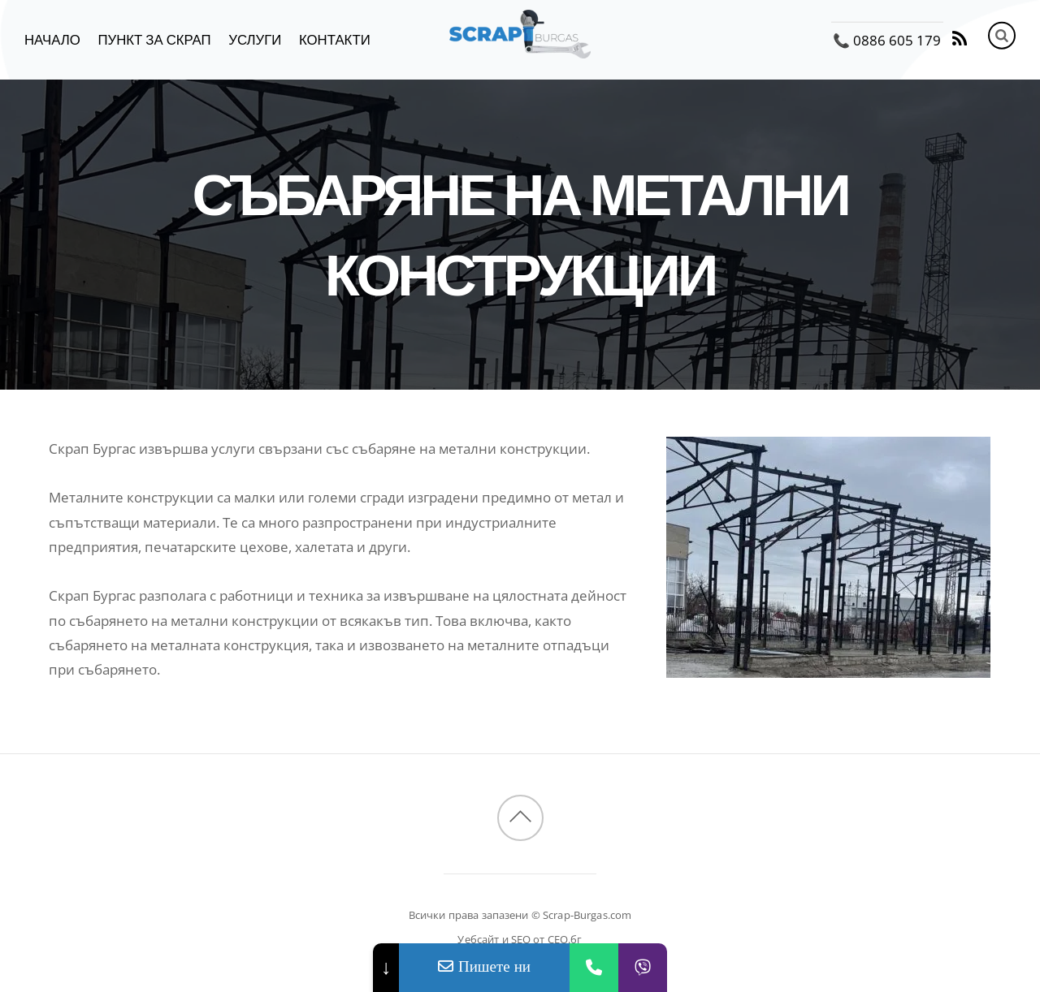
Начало (52, 40)
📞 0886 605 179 (887, 40)
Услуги (254, 40)
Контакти (334, 40)
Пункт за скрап (154, 40)
